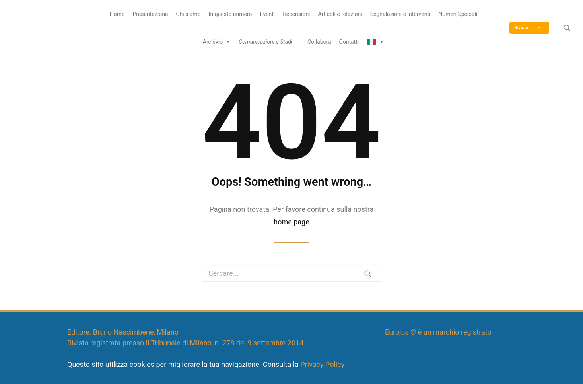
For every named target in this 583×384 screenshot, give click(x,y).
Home (117, 14)
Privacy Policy (322, 364)
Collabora (319, 42)
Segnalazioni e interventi (400, 14)
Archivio (217, 42)
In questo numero (230, 14)
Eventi (267, 14)
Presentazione (150, 14)
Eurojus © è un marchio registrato (438, 332)
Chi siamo (188, 14)
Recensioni (296, 14)
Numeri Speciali (457, 14)
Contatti (349, 42)
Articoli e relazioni (340, 14)
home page (291, 222)
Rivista (527, 27)
